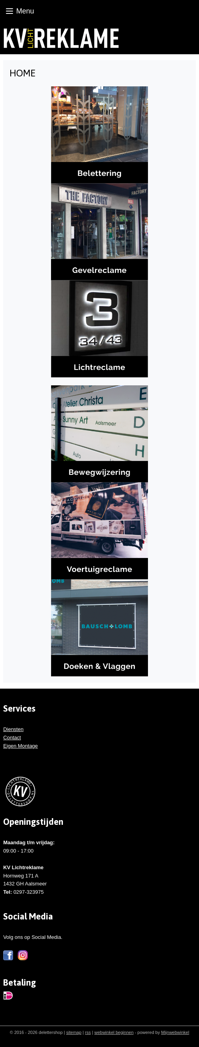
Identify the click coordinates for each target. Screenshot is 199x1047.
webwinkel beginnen (113, 1032)
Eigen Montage (20, 746)
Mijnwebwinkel (175, 1032)
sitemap (73, 1032)
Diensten (13, 729)
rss (88, 1032)
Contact (12, 738)
